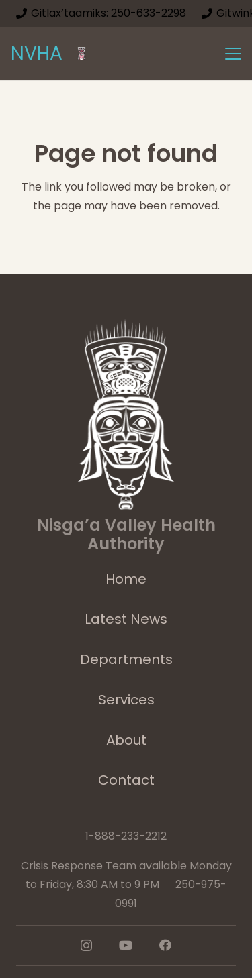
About (126, 739)
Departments (126, 659)
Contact (126, 780)
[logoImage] (81, 53)
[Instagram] (86, 946)
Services (126, 699)
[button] (233, 54)
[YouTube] (125, 945)
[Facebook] (165, 945)
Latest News (126, 619)
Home (126, 578)
